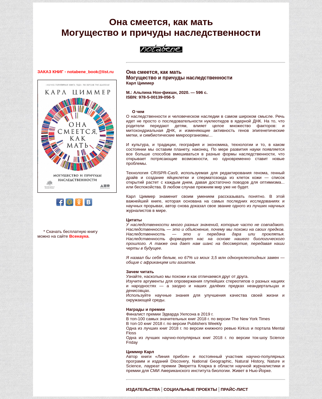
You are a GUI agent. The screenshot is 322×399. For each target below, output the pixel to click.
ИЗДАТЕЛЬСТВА (143, 389)
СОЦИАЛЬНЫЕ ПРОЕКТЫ (190, 389)
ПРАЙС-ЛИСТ (234, 389)
